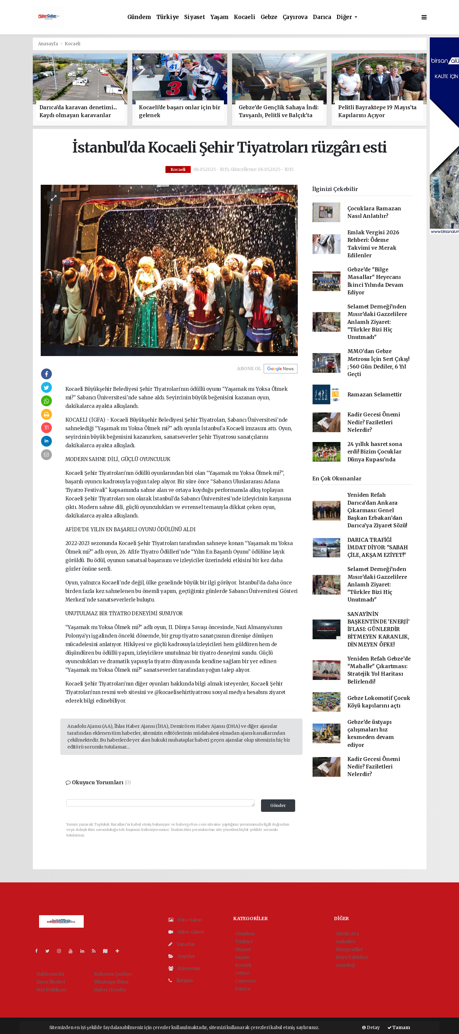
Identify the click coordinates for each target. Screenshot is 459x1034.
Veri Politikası (51, 990)
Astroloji (345, 965)
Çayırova (295, 17)
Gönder (278, 805)
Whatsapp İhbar (111, 982)
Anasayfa (48, 44)
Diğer (345, 17)
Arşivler (181, 956)
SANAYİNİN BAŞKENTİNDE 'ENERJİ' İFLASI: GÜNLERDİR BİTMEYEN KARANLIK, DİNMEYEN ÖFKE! (378, 629)
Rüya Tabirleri (351, 957)
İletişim (180, 980)
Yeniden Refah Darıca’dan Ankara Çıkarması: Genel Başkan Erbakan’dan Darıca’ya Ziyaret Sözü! (377, 510)
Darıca (322, 17)
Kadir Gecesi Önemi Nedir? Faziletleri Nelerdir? (374, 422)
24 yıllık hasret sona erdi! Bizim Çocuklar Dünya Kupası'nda (374, 452)
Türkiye (167, 17)
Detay (371, 1027)
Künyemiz (184, 968)
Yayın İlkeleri (50, 982)
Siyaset (194, 17)
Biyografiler (349, 949)
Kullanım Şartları (113, 974)
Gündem (139, 17)
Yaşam (219, 17)
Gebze (269, 17)
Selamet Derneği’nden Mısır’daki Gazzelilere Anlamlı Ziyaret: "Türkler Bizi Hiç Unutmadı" (377, 322)
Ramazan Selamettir (374, 394)
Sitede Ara (347, 934)
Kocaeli (244, 17)
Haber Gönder (110, 990)
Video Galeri (186, 932)
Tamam (398, 1027)
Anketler (345, 941)
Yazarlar (181, 944)
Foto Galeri (185, 920)
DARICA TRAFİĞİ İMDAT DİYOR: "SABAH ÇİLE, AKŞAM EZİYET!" (377, 548)
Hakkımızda (50, 974)
